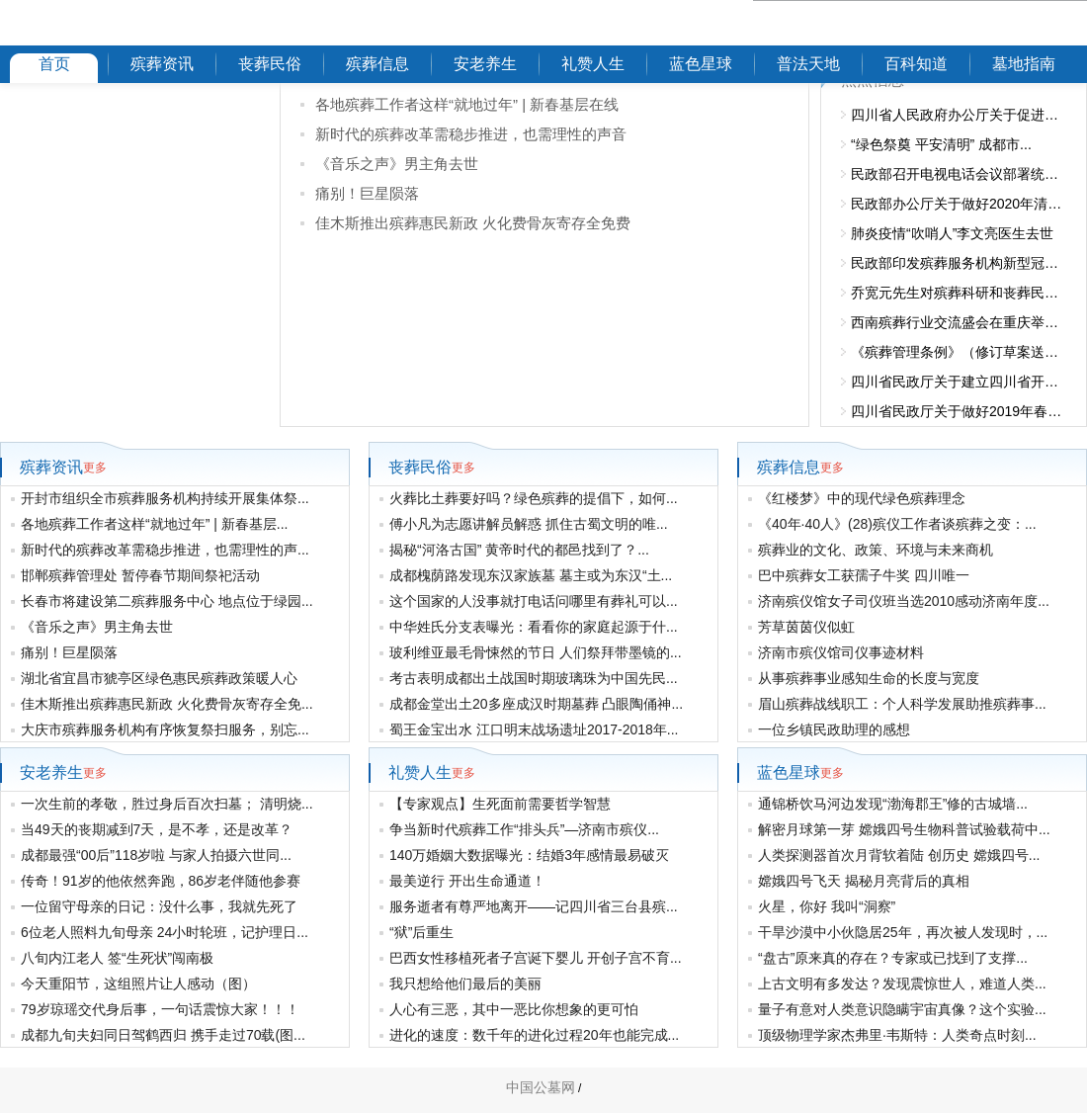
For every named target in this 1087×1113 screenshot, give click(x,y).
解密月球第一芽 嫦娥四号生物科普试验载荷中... (904, 829)
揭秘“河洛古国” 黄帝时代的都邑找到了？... (519, 549)
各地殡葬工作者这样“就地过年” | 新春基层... (154, 524)
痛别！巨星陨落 (367, 193)
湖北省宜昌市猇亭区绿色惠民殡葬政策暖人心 (159, 678)
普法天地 (808, 63)
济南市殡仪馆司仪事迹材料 (841, 652)
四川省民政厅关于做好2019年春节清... (958, 411)
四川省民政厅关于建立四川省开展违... (958, 381)
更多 (95, 467)
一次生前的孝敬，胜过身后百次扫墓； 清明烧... (167, 804)
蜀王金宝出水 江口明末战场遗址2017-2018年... (534, 729)
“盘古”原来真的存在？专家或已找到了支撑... (893, 958)
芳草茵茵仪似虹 (806, 627)
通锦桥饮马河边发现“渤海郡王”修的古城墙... (893, 804)
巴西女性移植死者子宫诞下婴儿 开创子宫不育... (535, 958)
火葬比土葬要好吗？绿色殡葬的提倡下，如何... (533, 498)
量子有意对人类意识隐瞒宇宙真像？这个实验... (902, 1009)
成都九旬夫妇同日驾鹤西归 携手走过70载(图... (163, 1035)
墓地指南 (1023, 63)
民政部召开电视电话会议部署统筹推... (958, 174)
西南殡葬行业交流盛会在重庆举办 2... (958, 322)
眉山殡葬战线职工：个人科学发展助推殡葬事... (902, 704)
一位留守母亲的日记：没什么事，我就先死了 (159, 906)
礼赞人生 (593, 63)
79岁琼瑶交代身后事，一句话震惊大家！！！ (160, 1009)
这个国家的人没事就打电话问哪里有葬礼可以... (533, 601)
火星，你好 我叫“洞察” (826, 906)
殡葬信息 (377, 63)
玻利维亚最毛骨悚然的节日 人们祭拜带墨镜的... (535, 652)
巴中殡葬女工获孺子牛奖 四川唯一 (863, 575)
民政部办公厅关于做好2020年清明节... (958, 204)
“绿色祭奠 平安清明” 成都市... (941, 144)
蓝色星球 (700, 63)
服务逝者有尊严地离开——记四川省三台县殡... (533, 906)
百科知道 (916, 63)
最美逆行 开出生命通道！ (467, 881)
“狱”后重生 (421, 932)
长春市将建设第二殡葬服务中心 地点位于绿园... (167, 601)
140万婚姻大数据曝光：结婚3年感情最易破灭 (529, 855)
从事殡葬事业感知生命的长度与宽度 (868, 678)
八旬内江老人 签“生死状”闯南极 (117, 958)
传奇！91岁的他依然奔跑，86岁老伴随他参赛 (160, 881)
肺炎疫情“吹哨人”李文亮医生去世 (952, 233)
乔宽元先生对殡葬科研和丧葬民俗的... (958, 292)
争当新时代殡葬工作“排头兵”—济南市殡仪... (524, 829)
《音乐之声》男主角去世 (396, 163)
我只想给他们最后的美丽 (465, 983)
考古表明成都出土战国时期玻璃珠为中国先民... (533, 678)
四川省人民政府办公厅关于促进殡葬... (958, 115)
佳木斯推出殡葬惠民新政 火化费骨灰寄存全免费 (472, 222)
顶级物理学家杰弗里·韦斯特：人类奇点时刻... (897, 1035)
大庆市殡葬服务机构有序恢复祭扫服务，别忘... (165, 729)
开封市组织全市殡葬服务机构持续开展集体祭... (165, 498)
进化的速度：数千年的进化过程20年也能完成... (534, 1035)
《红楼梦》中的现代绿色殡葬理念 (861, 498)
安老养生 (485, 63)
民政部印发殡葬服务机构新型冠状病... (958, 263)
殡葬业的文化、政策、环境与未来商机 (875, 549)
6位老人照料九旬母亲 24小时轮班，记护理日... (164, 932)
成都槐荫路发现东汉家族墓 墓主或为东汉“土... (530, 575)
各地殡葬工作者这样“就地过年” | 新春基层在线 (467, 104)
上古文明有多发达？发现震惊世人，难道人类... (902, 983)
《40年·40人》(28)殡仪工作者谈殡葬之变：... (897, 524)
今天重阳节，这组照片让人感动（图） (138, 983)
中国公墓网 (540, 1087)
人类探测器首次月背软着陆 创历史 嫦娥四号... (899, 855)
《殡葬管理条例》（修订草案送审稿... (958, 352)
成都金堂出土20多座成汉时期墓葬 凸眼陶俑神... (536, 704)
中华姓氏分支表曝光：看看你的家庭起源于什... (533, 627)
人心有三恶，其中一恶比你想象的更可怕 (513, 1009)
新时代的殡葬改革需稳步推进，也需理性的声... (165, 549)
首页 (54, 63)
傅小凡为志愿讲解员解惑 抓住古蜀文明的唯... (528, 524)
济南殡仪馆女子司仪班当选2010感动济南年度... (903, 601)
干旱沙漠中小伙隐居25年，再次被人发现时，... (902, 932)
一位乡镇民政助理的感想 (834, 729)
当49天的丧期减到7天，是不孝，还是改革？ (157, 829)
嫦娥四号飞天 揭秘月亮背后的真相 (863, 881)
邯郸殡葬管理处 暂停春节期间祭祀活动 (140, 575)
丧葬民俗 (269, 63)
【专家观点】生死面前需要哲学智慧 (500, 804)
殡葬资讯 (162, 63)
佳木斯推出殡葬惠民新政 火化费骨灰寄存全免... (167, 704)
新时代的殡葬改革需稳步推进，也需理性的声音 (471, 134)
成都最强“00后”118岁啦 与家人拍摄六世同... (156, 855)
